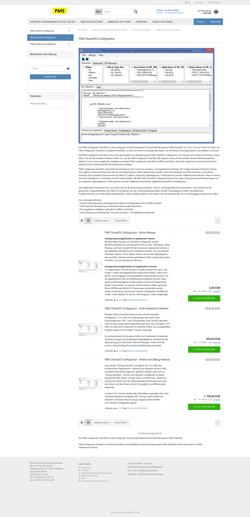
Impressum (86, 468)
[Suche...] (98, 12)
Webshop (115, 512)
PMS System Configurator (42, 31)
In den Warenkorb (204, 298)
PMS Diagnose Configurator (43, 44)
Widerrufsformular (89, 476)
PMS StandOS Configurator (42, 37)
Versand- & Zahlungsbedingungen (96, 473)
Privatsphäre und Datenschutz (95, 481)
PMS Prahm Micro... (39, 103)
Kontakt (84, 470)
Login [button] (199, 2)
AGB (83, 478)
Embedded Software (119, 22)
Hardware (141, 22)
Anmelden (50, 77)
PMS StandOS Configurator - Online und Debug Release (137, 359)
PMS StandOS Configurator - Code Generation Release (136, 308)
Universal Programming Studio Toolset (53, 22)
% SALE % (201, 22)
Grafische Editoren (92, 22)
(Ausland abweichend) (137, 300)
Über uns (215, 22)
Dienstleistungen (162, 22)
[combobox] (102, 220)
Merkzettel (214, 2)
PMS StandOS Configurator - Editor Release (130, 232)
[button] (188, 2)
